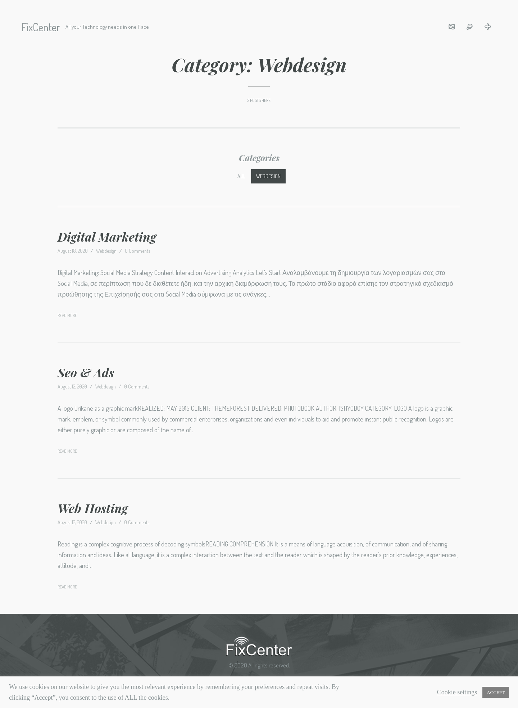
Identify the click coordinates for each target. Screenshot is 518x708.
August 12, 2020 (72, 386)
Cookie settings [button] (457, 692)
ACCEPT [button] (496, 692)
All (241, 176)
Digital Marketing (107, 236)
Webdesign (268, 176)
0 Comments (137, 251)
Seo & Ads (86, 372)
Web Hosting (93, 508)
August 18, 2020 (73, 251)
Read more (67, 315)
